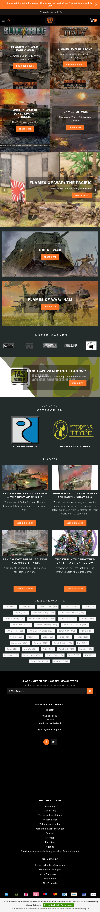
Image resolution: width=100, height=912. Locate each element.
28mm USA (67, 631)
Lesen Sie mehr (25, 523)
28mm (87, 619)
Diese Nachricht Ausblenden (58, 905)
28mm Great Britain (74, 625)
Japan (12, 649)
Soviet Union (32, 655)
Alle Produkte (50, 883)
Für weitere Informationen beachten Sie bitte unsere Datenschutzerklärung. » (50, 909)
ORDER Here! (82, 195)
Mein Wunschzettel (50, 874)
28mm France (21, 625)
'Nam (10, 606)
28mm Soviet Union (40, 631)
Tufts (73, 655)
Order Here (25, 129)
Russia (85, 649)
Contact (50, 833)
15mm (20, 613)
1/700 (89, 606)
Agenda (50, 847)
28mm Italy (14, 631)
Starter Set (55, 655)
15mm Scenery (14, 619)
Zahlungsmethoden (50, 824)
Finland (64, 637)
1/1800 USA (70, 606)
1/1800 (27, 606)
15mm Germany (43, 613)
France (82, 637)
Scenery (11, 655)
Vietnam (61, 661)
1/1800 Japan (48, 606)
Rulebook (66, 649)
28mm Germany (46, 625)
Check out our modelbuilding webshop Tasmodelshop (50, 851)
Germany (41, 643)
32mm (86, 631)
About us (50, 806)
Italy (82, 643)
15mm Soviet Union (41, 619)
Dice (48, 637)
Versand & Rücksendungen (50, 829)
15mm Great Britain (71, 613)
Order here (75, 127)
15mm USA (67, 619)
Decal (33, 637)
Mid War (30, 649)
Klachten (50, 842)
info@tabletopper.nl (51, 729)
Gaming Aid (19, 643)
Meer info (77, 383)
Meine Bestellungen (50, 869)
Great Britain (63, 643)
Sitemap (50, 838)
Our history (50, 810)
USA (89, 655)
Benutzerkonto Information (50, 865)
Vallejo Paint (40, 661)
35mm (16, 637)
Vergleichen (50, 878)
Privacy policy (50, 820)
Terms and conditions (50, 815)
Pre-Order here (25, 66)
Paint (48, 649)
